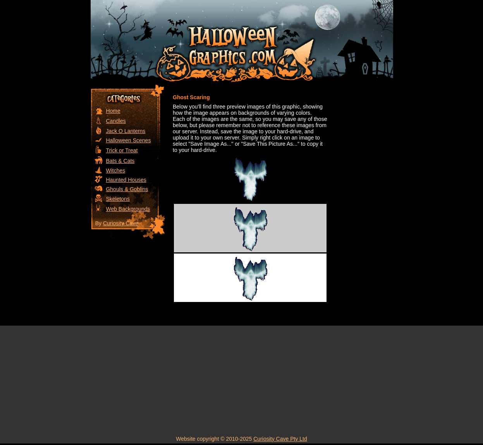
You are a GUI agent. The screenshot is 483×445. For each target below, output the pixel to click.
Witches (115, 170)
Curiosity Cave (120, 223)
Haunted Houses (126, 180)
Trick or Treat (122, 150)
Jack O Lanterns (125, 131)
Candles (115, 121)
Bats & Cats (120, 161)
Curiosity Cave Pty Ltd (280, 439)
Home (113, 111)
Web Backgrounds (128, 209)
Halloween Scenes (128, 140)
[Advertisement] (362, 200)
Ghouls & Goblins (127, 189)
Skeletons (117, 199)
